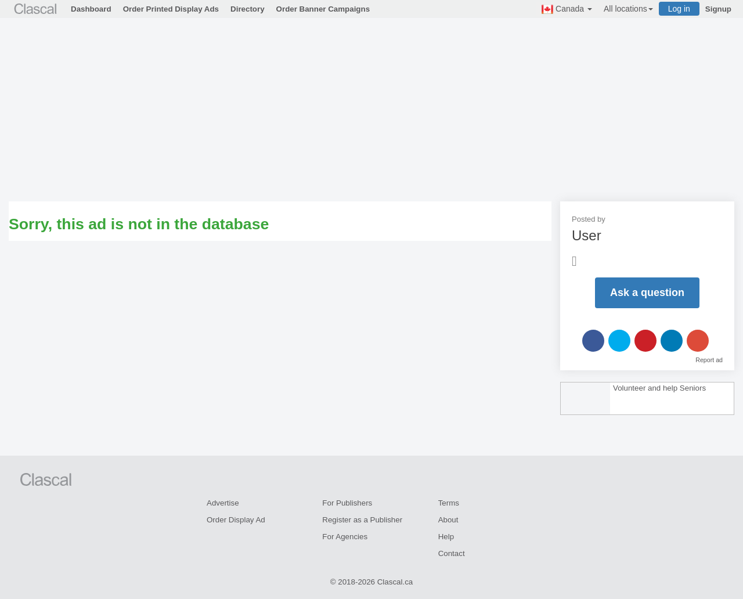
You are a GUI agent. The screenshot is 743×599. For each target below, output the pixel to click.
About (448, 519)
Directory (247, 9)
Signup (718, 9)
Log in (679, 8)
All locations (628, 8)
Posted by (588, 219)
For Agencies (344, 536)
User (586, 235)
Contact (451, 553)
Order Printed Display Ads (171, 9)
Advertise (223, 503)
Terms (448, 503)
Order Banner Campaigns (323, 9)
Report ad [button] (709, 359)
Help (446, 536)
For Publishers (347, 503)
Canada (567, 9)
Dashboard (91, 9)
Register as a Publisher (362, 519)
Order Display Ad (236, 519)
